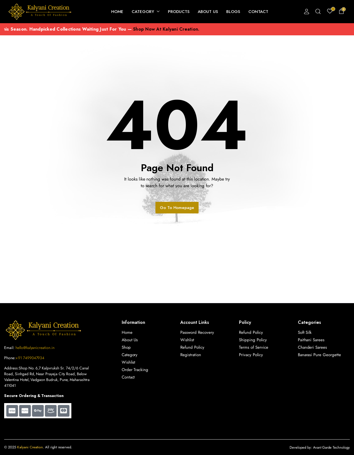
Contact (258, 12)
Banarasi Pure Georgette (319, 355)
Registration (190, 355)
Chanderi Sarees (312, 347)
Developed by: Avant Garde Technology (320, 447)
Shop (126, 347)
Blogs (233, 12)
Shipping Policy (253, 340)
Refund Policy (192, 347)
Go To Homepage (177, 208)
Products (178, 12)
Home (117, 12)
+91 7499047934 (30, 358)
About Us (208, 12)
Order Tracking (135, 370)
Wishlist (129, 362)
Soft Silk (305, 332)
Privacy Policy (251, 355)
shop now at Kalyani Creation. (179, 29)
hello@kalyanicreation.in (34, 347)
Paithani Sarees (311, 340)
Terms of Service (253, 347)
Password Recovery (197, 332)
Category (143, 12)
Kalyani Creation (30, 447)
